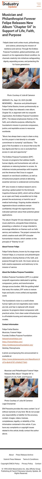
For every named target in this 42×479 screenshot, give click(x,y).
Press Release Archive (24, 455)
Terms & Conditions (30, 459)
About (11, 455)
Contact (38, 464)
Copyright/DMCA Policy (10, 464)
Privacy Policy (27, 464)
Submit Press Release (12, 459)
